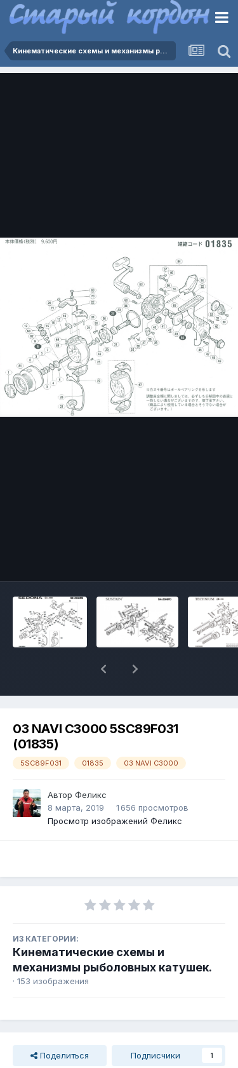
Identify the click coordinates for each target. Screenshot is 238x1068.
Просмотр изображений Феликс (115, 821)
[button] (103, 669)
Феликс (91, 795)
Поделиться (59, 1055)
